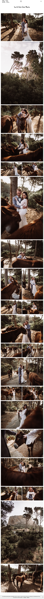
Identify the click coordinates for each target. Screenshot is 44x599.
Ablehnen (28, 597)
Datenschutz (3, 2)
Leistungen (3, 1)
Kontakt (7, 1)
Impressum (7, 2)
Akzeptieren (25, 597)
